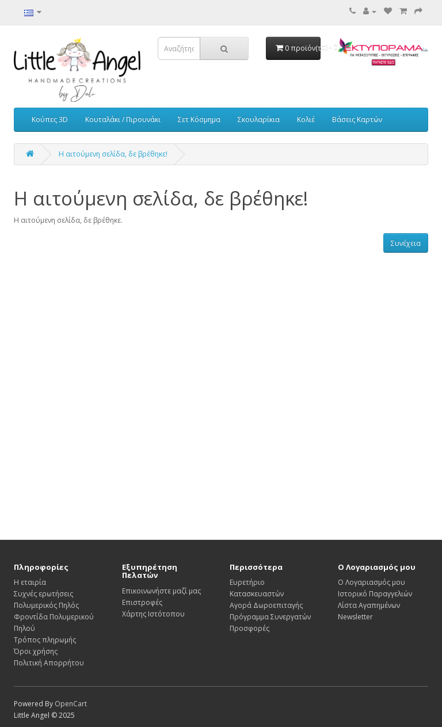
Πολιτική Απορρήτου (49, 663)
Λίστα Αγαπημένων (369, 605)
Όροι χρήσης (36, 651)
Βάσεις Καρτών (357, 119)
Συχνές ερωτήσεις (43, 594)
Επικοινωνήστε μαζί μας (161, 591)
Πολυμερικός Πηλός (46, 605)
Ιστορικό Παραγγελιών (375, 594)
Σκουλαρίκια (259, 119)
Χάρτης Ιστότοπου (153, 614)
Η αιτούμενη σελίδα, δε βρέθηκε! (113, 154)
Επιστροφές (142, 602)
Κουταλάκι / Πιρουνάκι (123, 119)
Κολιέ (306, 119)
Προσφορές (249, 628)
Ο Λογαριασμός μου (371, 582)
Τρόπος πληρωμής (45, 640)
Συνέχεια (406, 243)
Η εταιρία (30, 582)
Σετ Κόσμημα (199, 119)
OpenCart (71, 704)
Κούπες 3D (50, 119)
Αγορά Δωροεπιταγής (266, 605)
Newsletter (355, 617)
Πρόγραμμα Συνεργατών (270, 617)
